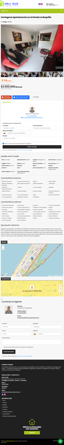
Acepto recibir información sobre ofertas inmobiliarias (18, 347)
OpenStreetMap (59, 275)
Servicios (5, 407)
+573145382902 (33, 116)
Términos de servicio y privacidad (24, 150)
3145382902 (52, 5)
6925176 (51, 4)
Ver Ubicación (27, 291)
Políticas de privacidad (9, 416)
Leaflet (50, 275)
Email (4, 331)
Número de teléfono (8, 130)
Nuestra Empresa (7, 411)
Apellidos (36, 323)
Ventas (4, 402)
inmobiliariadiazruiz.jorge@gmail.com (32, 117)
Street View (7, 80)
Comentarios (6, 338)
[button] (61, 26)
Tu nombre (6, 125)
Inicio (4, 400)
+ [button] (3, 246)
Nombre (5, 323)
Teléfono (36, 331)
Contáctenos (6, 414)
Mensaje (5, 136)
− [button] (3, 248)
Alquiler (4, 405)
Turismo (4, 409)
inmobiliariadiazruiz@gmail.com (11, 392)
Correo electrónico (38, 125)
